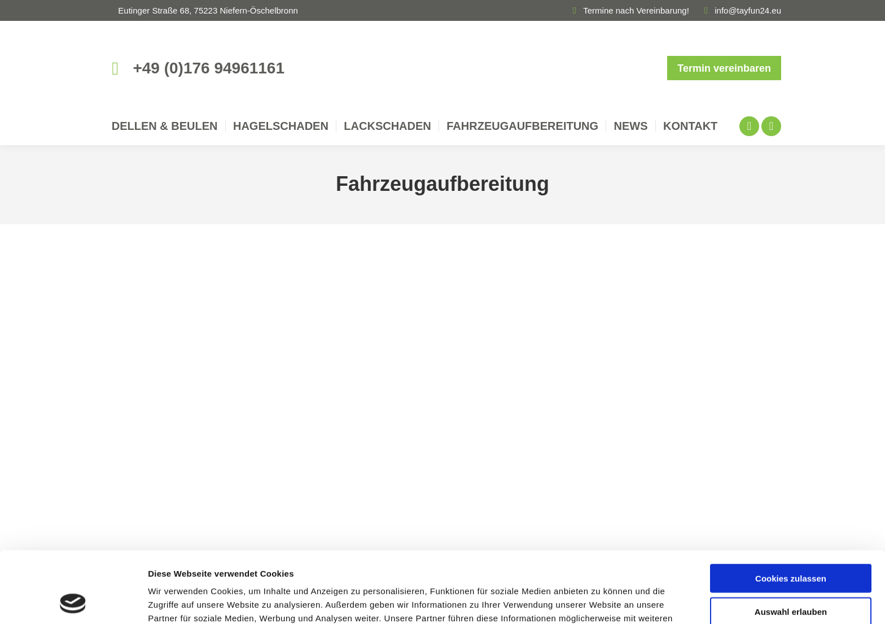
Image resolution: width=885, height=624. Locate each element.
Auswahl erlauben (791, 544)
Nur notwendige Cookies (790, 577)
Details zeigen (600, 601)
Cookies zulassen (790, 511)
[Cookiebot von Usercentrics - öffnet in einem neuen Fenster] (73, 602)
